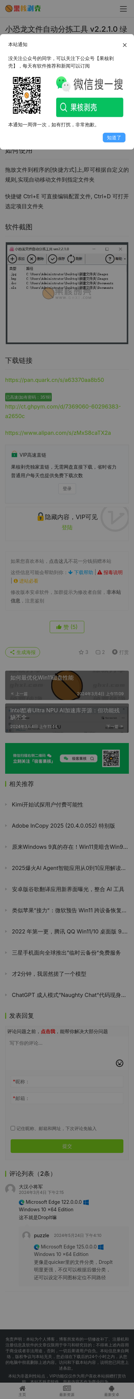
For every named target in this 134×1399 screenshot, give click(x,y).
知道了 (114, 137)
